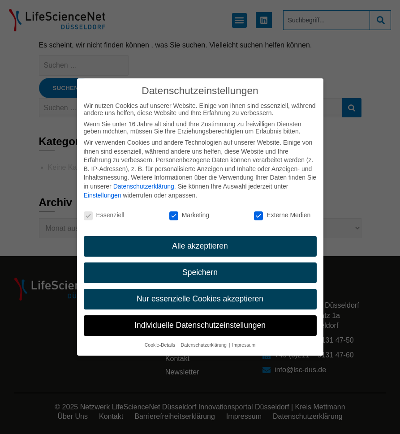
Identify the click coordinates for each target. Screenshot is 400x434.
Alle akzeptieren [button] (200, 237)
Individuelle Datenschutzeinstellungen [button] (200, 317)
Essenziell (104, 207)
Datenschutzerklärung (143, 178)
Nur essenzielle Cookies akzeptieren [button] (200, 290)
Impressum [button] (243, 336)
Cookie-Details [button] (160, 336)
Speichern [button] (200, 264)
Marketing (189, 207)
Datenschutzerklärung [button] (204, 336)
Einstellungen (102, 187)
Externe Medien (282, 207)
